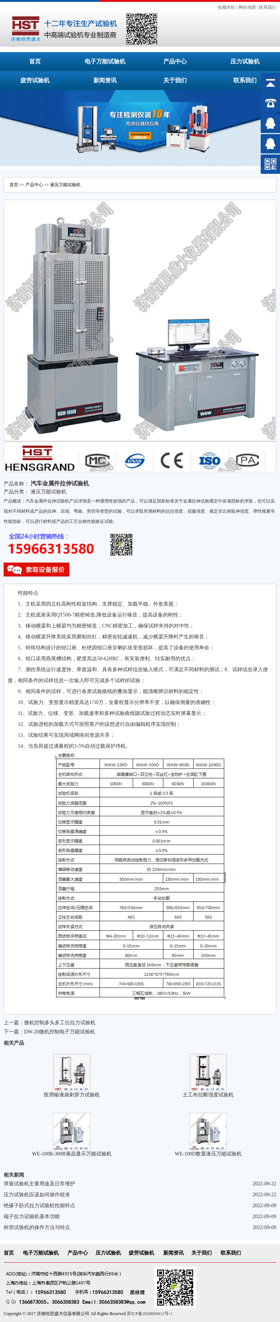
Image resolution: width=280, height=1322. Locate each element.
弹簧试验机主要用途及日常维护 (39, 1183)
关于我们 (175, 80)
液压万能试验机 (65, 184)
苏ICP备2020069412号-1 (149, 1313)
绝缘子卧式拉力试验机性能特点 (39, 1205)
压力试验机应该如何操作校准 (37, 1194)
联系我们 (267, 7)
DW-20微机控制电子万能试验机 (59, 1031)
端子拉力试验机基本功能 (32, 1216)
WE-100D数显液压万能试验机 (208, 1154)
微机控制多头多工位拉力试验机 (60, 1022)
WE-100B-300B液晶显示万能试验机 (72, 1154)
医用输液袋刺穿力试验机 (72, 1095)
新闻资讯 (105, 80)
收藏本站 (226, 7)
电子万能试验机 (105, 61)
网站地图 (247, 7)
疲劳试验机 (35, 80)
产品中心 (175, 61)
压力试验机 (245, 61)
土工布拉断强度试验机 (208, 1095)
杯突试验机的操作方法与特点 (37, 1227)
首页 (35, 61)
